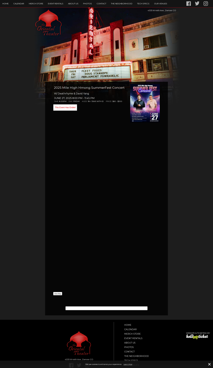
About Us (73, 3)
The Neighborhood (121, 3)
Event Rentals (55, 3)
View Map (57, 294)
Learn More (128, 364)
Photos (87, 3)
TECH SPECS (143, 3)
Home (5, 3)
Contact (101, 3)
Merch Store (36, 3)
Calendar (18, 3)
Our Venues (160, 3)
